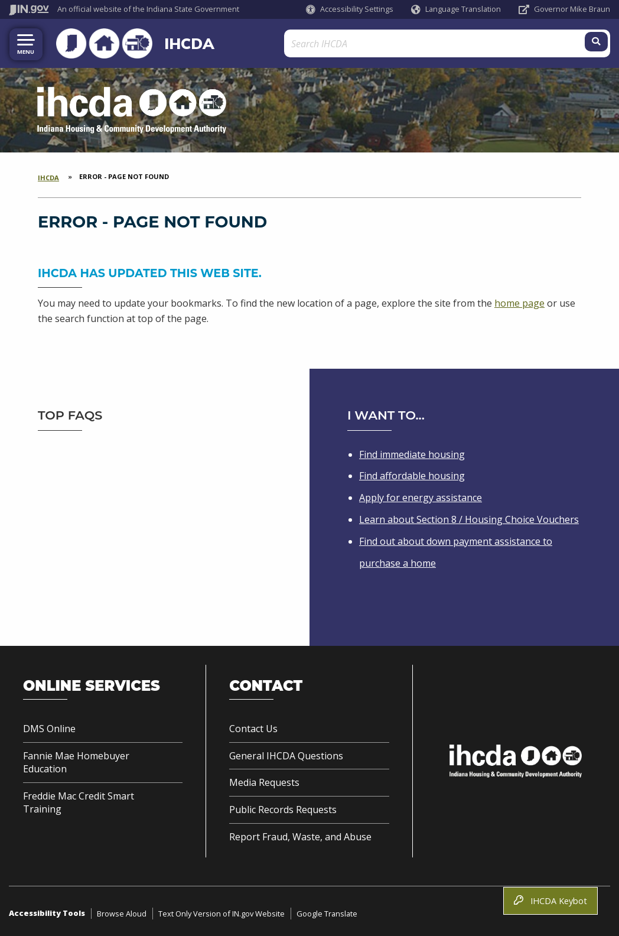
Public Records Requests (283, 807)
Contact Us (253, 726)
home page (519, 300)
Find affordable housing (412, 473)
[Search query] (534, 42)
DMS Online (49, 726)
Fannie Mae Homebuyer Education (76, 760)
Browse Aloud (121, 911)
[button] (349, 9)
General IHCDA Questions (286, 753)
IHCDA (168, 41)
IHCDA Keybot (550, 900)
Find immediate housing (412, 451)
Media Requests (264, 780)
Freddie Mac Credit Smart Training (78, 800)
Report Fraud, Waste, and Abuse (300, 834)
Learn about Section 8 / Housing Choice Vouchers (469, 517)
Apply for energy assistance (420, 495)
